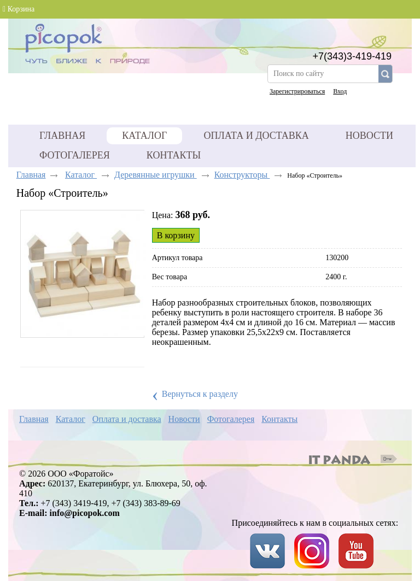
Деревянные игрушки (155, 174)
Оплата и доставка (126, 419)
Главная (31, 174)
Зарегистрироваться (297, 91)
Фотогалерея (231, 419)
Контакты (279, 419)
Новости (184, 419)
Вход (340, 91)
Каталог (144, 135)
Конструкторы (242, 174)
